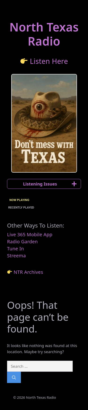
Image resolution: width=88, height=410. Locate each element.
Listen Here (49, 61)
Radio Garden (22, 241)
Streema (16, 255)
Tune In (15, 248)
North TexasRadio (44, 34)
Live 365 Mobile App (29, 234)
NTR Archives (28, 272)
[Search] (14, 377)
